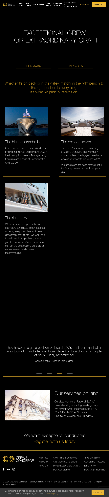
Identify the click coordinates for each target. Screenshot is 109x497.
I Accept (98, 492)
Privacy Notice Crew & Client (66, 466)
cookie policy (52, 494)
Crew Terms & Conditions (65, 458)
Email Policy (90, 466)
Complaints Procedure (94, 462)
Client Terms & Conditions (65, 462)
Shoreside (38, 5)
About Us (43, 466)
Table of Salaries (92, 458)
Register (84, 4)
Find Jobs (43, 458)
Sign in (98, 4)
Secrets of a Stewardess (70, 5)
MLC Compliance (61, 470)
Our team (48, 5)
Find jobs (21, 5)
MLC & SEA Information (95, 470)
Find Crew (43, 462)
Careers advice (58, 5)
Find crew (28, 5)
